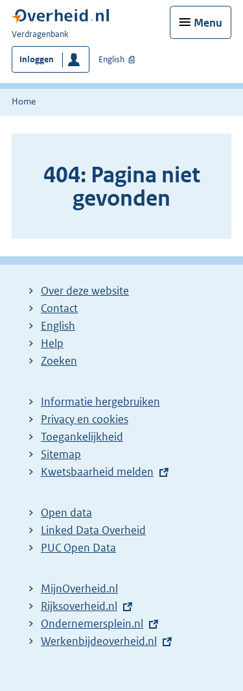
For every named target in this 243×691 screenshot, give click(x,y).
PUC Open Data (78, 547)
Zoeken (59, 361)
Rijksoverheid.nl (82, 606)
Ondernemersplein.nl (95, 623)
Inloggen (36, 59)
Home (24, 101)
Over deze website (85, 291)
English (111, 59)
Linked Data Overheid (93, 530)
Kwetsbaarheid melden (97, 472)
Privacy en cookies (84, 419)
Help (52, 343)
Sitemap (61, 454)
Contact (59, 308)
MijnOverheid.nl (79, 588)
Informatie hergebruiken (100, 401)
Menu (208, 23)
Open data (66, 512)
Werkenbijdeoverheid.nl (102, 641)
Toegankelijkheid (82, 437)
